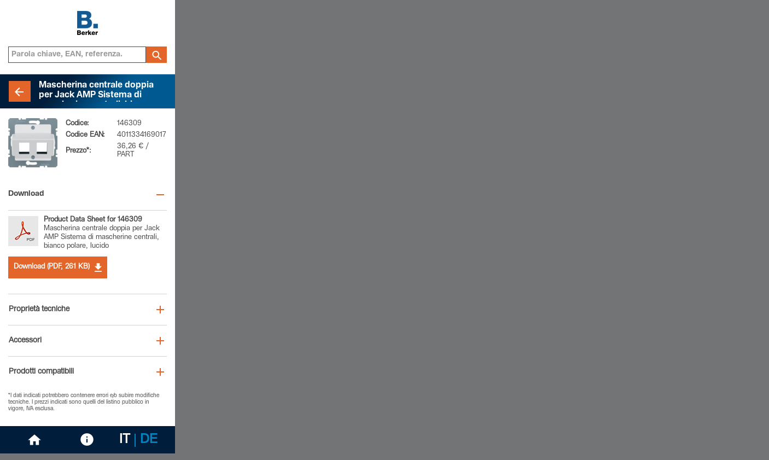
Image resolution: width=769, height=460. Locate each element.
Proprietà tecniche (39, 309)
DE (149, 440)
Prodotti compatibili (41, 372)
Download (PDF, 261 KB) (58, 267)
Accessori (25, 341)
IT (124, 440)
